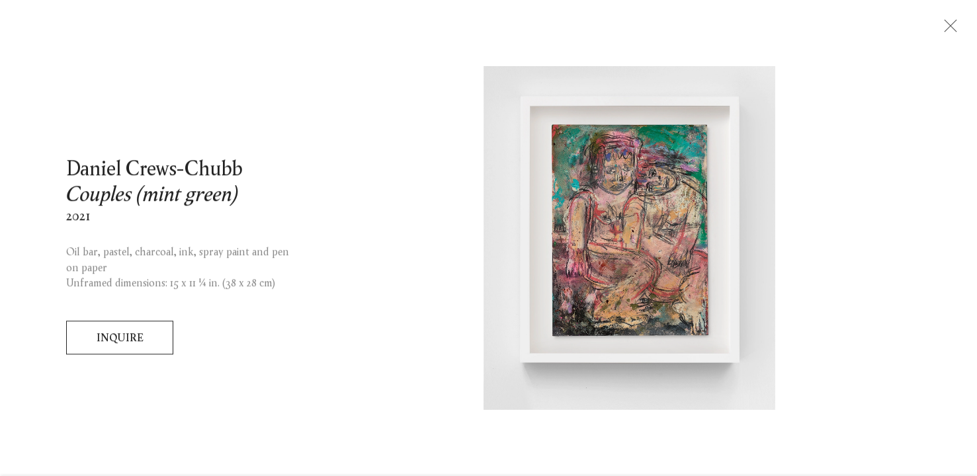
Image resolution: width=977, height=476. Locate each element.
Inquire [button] (120, 341)
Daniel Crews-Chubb (154, 171)
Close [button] (948, 30)
